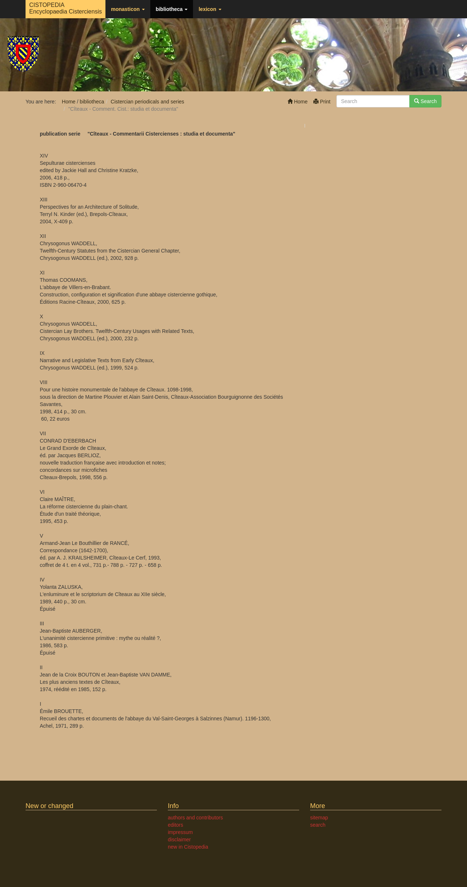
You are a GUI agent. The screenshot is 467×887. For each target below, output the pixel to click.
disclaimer (179, 839)
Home (297, 102)
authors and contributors (195, 817)
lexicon (209, 9)
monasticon (127, 9)
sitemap (319, 817)
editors (175, 825)
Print (322, 102)
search (317, 825)
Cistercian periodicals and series (147, 102)
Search (425, 101)
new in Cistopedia (188, 847)
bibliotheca (172, 9)
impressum (180, 832)
